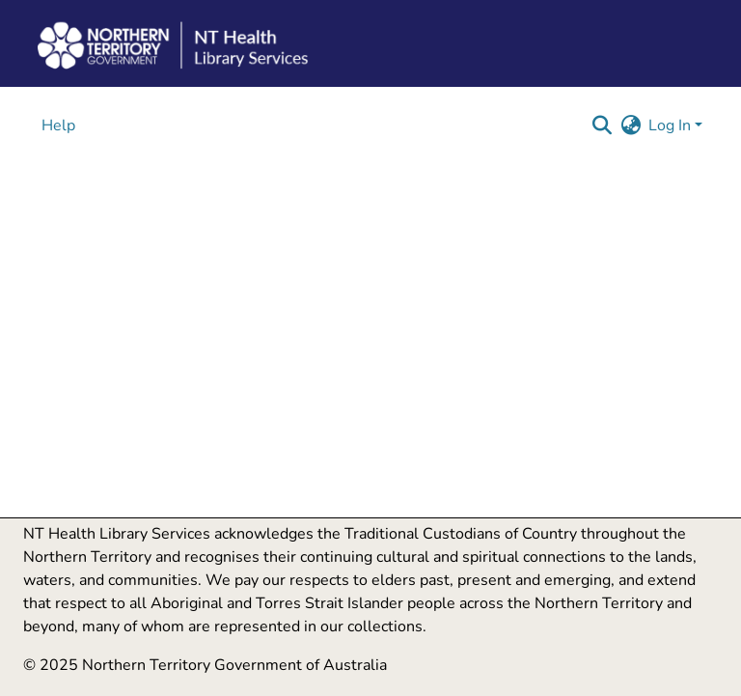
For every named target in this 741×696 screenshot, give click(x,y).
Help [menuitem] (58, 125)
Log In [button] (671, 125)
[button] (602, 125)
